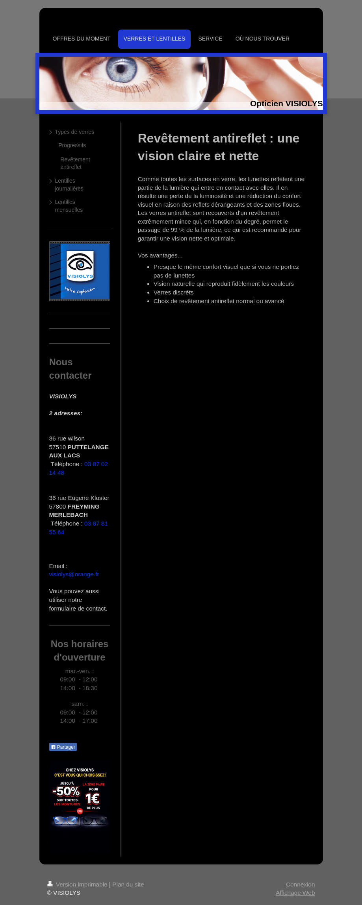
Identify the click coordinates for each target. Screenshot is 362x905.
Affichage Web (295, 892)
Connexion (300, 884)
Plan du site (128, 884)
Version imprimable (78, 884)
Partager (63, 747)
